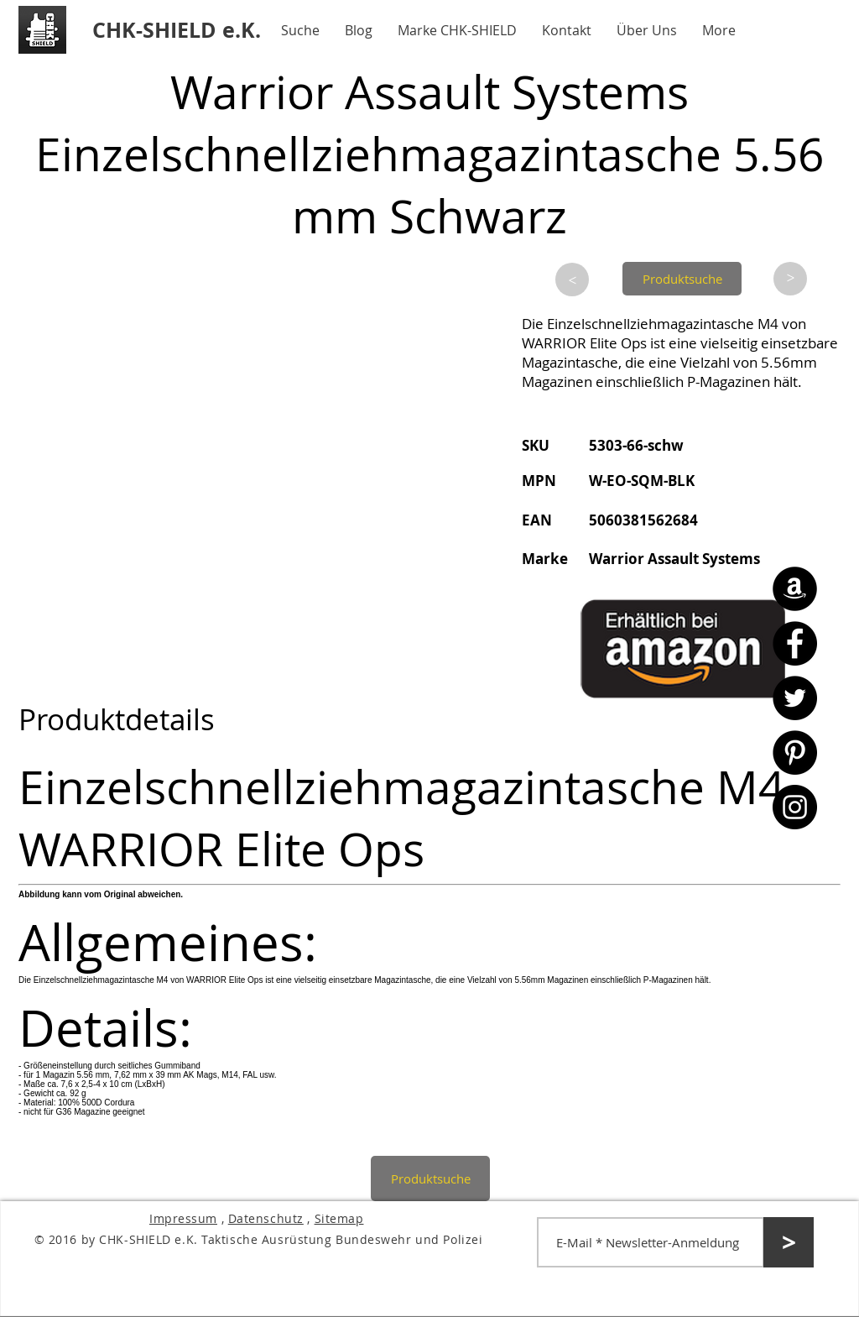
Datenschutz (266, 1218)
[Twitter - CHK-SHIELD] (795, 698)
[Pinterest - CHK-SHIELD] (795, 752)
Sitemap (339, 1218)
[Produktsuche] (682, 278)
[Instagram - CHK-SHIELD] (795, 807)
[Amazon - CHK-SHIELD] (795, 589)
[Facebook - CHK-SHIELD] (795, 643)
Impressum (183, 1218)
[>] (572, 279)
